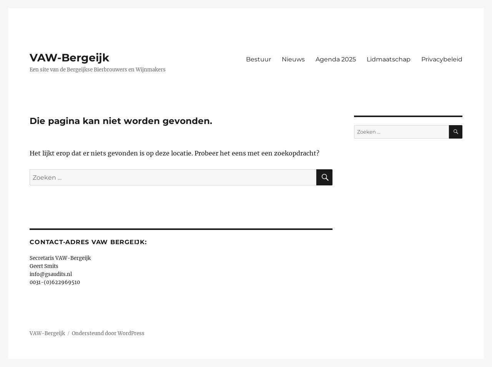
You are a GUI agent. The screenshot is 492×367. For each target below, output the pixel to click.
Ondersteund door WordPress (108, 333)
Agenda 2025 (336, 59)
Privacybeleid (441, 59)
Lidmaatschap (389, 59)
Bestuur (258, 59)
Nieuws (293, 59)
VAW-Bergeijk (69, 57)
